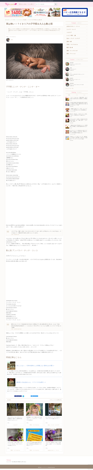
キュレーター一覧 (69, 88)
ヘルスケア (69, 32)
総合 (84, 95)
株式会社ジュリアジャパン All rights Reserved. (46, 468)
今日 (69, 95)
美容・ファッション (71, 53)
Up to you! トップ (8, 19)
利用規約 (19, 463)
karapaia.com (16, 234)
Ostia (9, 39)
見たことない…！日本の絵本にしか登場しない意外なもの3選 (35, 367)
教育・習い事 (70, 47)
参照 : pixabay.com (9, 80)
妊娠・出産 (69, 41)
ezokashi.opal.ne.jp (17, 329)
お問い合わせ (23, 463)
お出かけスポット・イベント (73, 26)
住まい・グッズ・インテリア (73, 38)
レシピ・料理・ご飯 (71, 35)
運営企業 (15, 463)
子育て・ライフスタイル (18, 19)
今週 (77, 95)
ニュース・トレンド (71, 29)
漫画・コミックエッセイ (72, 50)
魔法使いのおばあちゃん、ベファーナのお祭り (30, 383)
